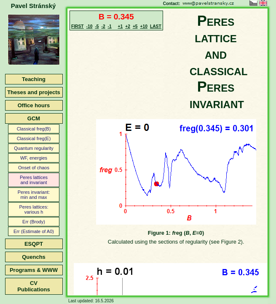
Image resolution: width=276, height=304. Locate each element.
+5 (135, 26)
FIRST (77, 26)
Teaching (34, 79)
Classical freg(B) (34, 128)
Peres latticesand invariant (34, 180)
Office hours (34, 105)
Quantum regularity (34, 148)
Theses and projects (33, 92)
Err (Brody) (33, 221)
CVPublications (33, 286)
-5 (97, 26)
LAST (155, 26)
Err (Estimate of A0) (33, 231)
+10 (143, 26)
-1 (110, 26)
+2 (127, 26)
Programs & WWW (34, 270)
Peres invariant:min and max (34, 195)
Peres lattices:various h (33, 209)
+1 (120, 26)
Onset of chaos (33, 167)
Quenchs (34, 257)
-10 (89, 26)
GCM (33, 118)
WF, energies (33, 157)
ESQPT (33, 244)
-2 (103, 26)
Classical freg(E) (34, 138)
